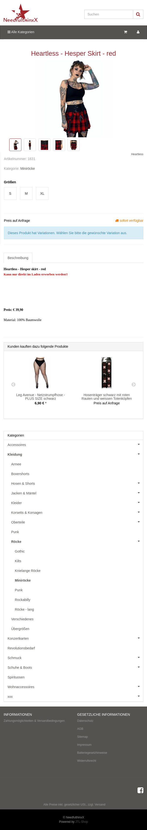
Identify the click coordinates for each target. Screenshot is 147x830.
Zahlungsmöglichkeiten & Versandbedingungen (34, 720)
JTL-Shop (81, 821)
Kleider (77, 502)
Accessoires (75, 444)
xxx (75, 696)
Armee (16, 464)
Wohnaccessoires (75, 686)
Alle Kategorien (21, 32)
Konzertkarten (75, 638)
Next (133, 385)
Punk (15, 532)
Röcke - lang (24, 609)
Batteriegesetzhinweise (92, 752)
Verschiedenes (22, 619)
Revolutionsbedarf (21, 648)
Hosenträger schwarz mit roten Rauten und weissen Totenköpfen (107, 396)
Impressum (84, 744)
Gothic (20, 551)
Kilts (18, 561)
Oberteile (77, 521)
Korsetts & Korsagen (77, 512)
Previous (13, 385)
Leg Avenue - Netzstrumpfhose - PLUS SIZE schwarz (40, 396)
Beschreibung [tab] (18, 258)
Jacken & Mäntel (77, 492)
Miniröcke (27, 168)
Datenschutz (85, 720)
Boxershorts (20, 474)
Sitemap (82, 736)
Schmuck (75, 657)
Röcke (77, 541)
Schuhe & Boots (75, 667)
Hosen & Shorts (77, 483)
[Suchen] (108, 14)
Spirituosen (16, 677)
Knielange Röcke (28, 571)
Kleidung (75, 454)
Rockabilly (22, 600)
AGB (80, 728)
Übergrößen (20, 629)
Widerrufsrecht (86, 760)
